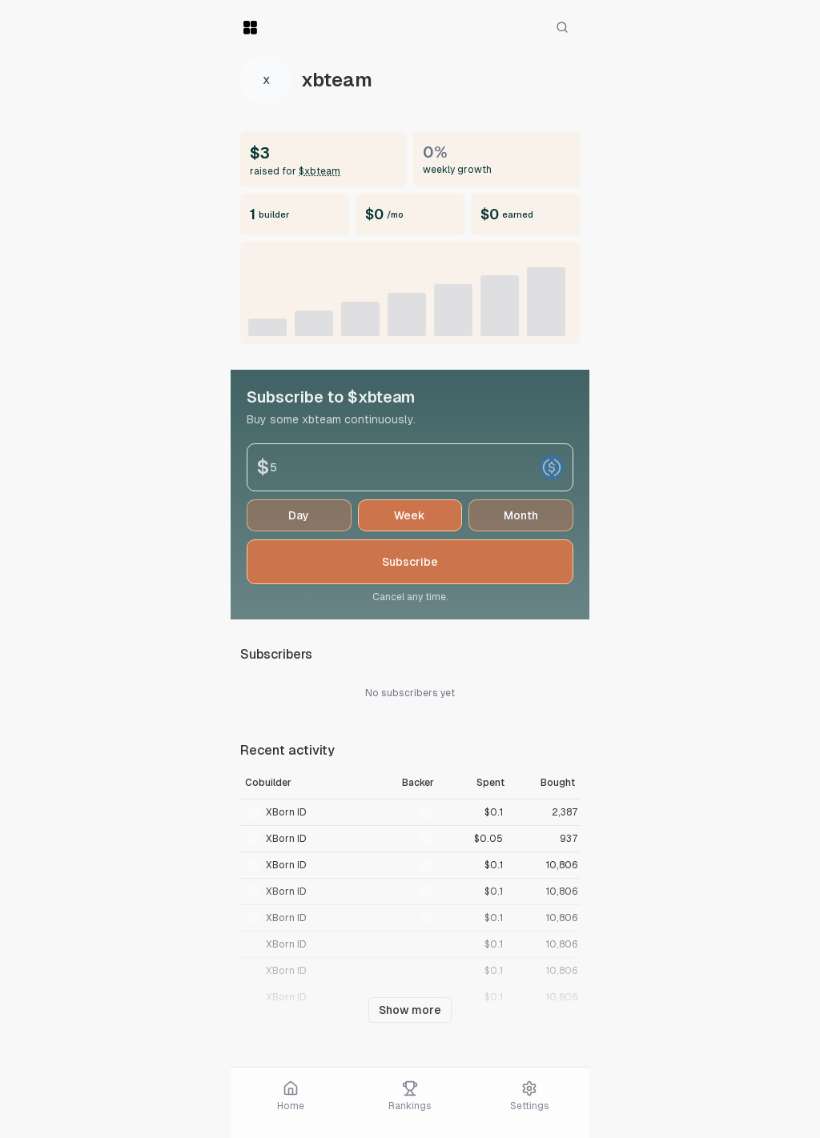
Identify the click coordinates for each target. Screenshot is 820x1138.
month (521, 515)
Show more (410, 1010)
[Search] (562, 27)
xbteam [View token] (336, 80)
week (409, 515)
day (298, 515)
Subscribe (410, 561)
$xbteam (319, 171)
